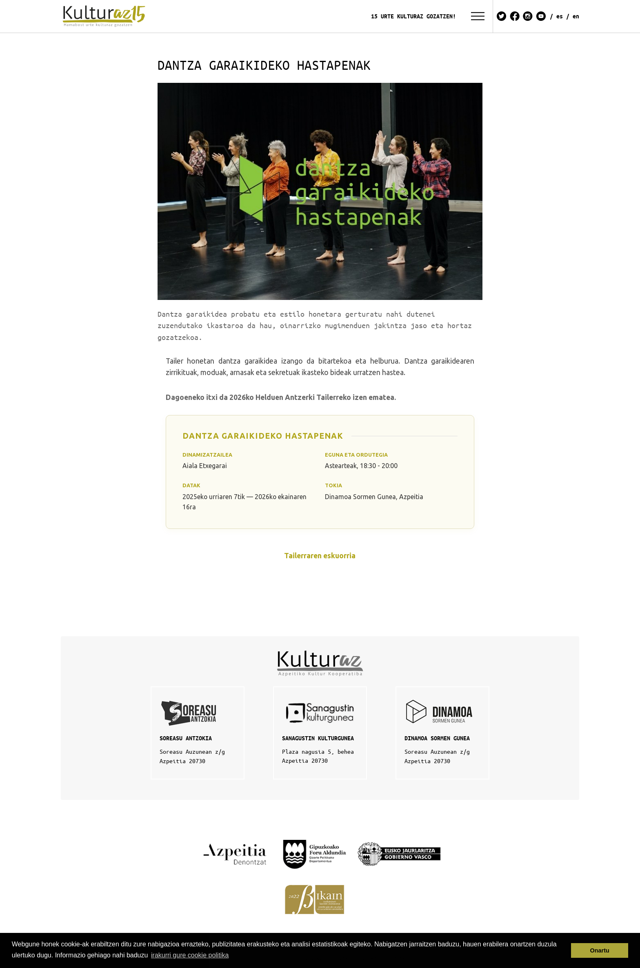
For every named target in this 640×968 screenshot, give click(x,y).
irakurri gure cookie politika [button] (190, 955)
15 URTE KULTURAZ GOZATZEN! (413, 16)
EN (576, 16)
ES (559, 16)
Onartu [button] (599, 950)
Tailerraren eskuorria (320, 555)
